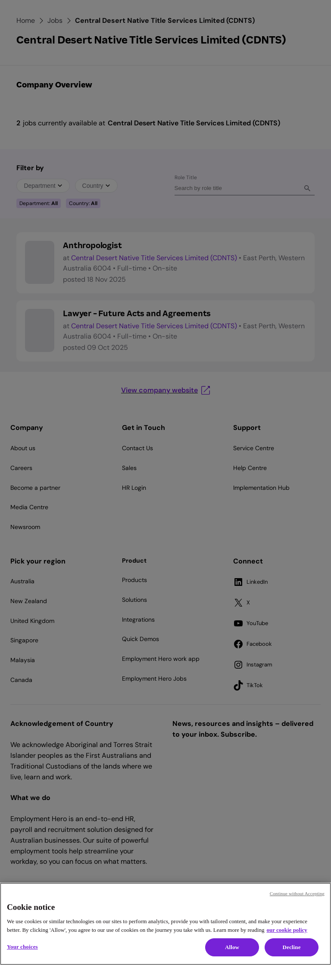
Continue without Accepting (297, 893)
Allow (232, 947)
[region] (165, 924)
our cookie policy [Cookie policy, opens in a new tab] (286, 930)
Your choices (22, 946)
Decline (291, 947)
